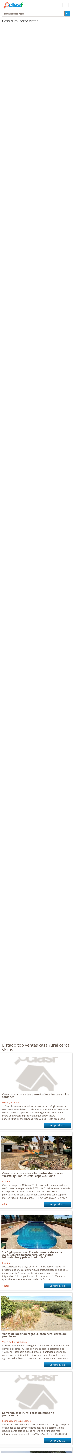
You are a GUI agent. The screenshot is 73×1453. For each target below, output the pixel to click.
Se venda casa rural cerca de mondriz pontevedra (28, 1414)
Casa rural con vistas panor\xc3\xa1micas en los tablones (35, 1096)
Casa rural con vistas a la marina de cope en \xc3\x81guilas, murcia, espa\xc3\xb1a (32, 1174)
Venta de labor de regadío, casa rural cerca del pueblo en (34, 1335)
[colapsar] (66, 5)
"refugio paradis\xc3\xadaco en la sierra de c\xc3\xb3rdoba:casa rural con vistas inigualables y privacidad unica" (32, 1254)
